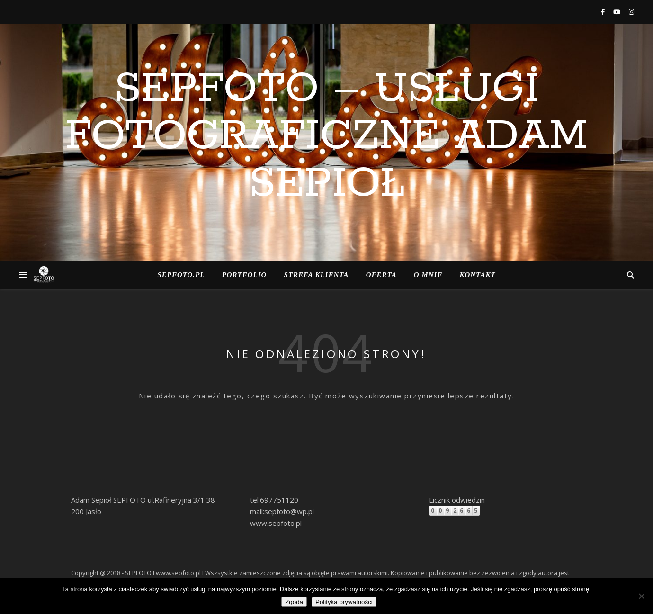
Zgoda (294, 601)
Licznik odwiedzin (457, 500)
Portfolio (244, 275)
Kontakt (477, 275)
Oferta (381, 275)
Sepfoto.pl (181, 275)
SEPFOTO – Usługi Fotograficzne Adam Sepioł (326, 136)
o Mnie (428, 275)
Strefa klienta (316, 275)
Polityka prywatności (344, 601)
